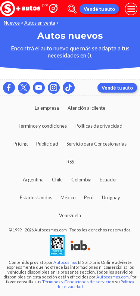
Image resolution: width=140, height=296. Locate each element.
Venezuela (70, 215)
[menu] (131, 9)
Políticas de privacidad (98, 126)
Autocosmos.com (112, 276)
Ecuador (108, 180)
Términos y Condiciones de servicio (76, 281)
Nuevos (12, 23)
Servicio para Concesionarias (96, 144)
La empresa (47, 108)
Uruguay (111, 197)
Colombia (81, 180)
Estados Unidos (36, 197)
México (67, 197)
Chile (57, 180)
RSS (70, 162)
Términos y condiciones (42, 126)
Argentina (33, 180)
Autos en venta (39, 23)
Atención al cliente (86, 108)
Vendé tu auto (99, 9)
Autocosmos (65, 262)
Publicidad (47, 144)
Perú (89, 197)
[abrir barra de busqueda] (72, 9)
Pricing (20, 144)
